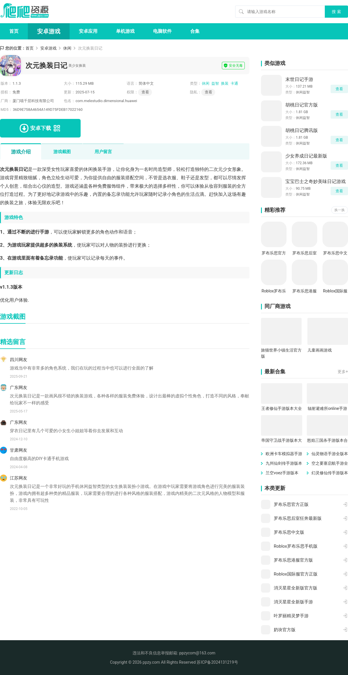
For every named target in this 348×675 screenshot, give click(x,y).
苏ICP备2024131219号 (217, 662)
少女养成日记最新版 (306, 156)
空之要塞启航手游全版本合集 (329, 463)
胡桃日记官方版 (301, 105)
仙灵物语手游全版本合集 (329, 454)
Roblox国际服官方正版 (335, 291)
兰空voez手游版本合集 (282, 473)
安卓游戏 (48, 31)
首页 (14, 31)
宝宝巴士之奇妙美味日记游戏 (315, 181)
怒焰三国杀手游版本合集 (327, 441)
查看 (208, 92)
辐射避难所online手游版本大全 (327, 409)
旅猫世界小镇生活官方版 (281, 353)
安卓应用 (88, 31)
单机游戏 (125, 31)
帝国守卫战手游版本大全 (281, 441)
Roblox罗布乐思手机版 (274, 291)
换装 (225, 83)
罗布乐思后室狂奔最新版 (304, 253)
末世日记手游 (299, 79)
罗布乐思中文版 (335, 253)
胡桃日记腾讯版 (301, 130)
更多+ (343, 371)
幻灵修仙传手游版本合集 (329, 473)
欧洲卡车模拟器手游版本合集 (284, 454)
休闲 (67, 48)
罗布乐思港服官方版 (304, 291)
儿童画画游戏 (319, 350)
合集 (195, 31)
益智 (215, 83)
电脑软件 (162, 31)
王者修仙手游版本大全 (281, 408)
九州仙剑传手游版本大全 (284, 463)
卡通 (234, 83)
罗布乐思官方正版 (274, 253)
